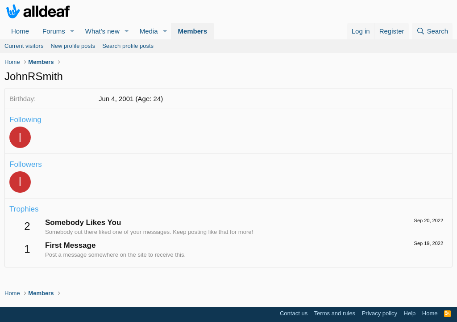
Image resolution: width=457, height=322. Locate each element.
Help (410, 313)
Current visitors (23, 45)
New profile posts (72, 45)
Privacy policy (379, 313)
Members (192, 31)
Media (149, 31)
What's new (102, 31)
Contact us (293, 313)
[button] (72, 31)
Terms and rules (334, 313)
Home (20, 31)
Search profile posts (128, 45)
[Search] (432, 31)
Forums (53, 31)
